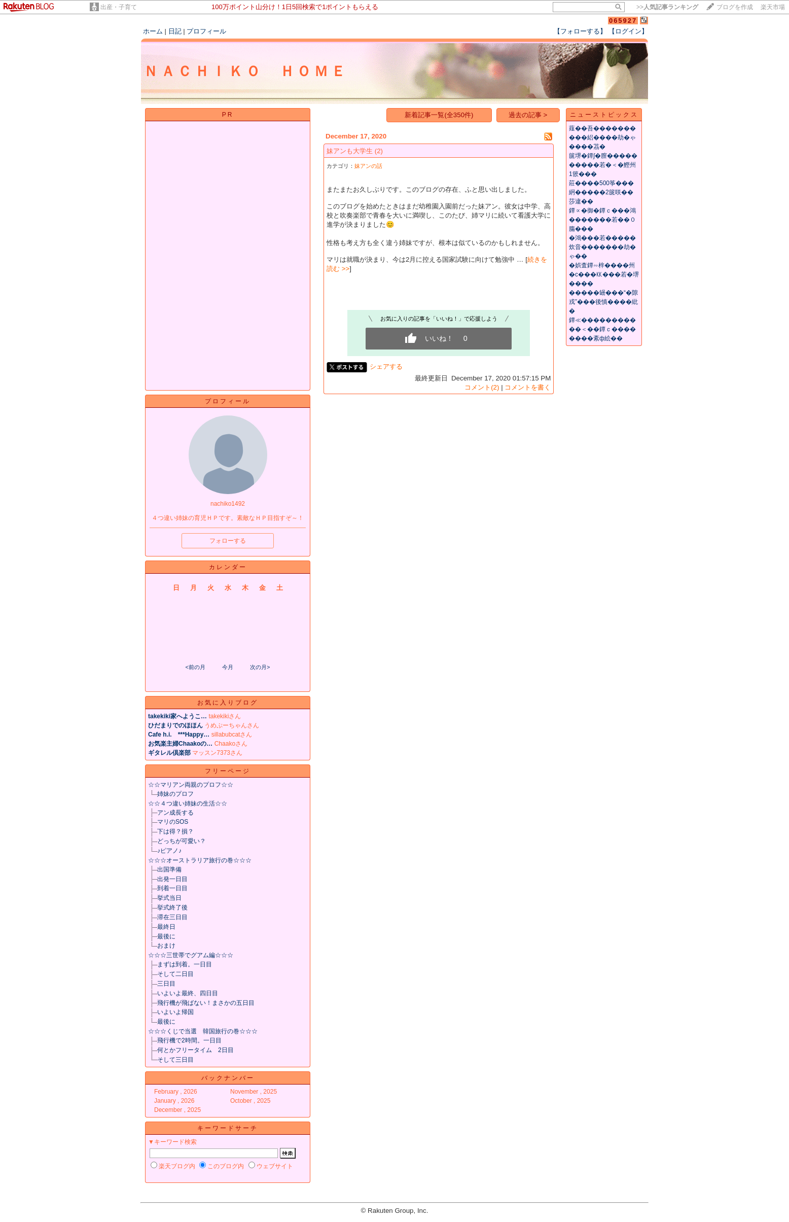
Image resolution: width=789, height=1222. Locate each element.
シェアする (386, 366)
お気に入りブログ (227, 702)
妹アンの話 (368, 166)
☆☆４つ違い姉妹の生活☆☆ (187, 803)
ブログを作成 (734, 7)
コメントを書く (528, 387)
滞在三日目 (172, 917)
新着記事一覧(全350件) (439, 115)
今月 (227, 667)
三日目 (166, 983)
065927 (623, 20)
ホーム (153, 31)
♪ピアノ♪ (169, 850)
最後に (166, 936)
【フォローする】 (580, 31)
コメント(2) (481, 387)
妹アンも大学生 (350, 151)
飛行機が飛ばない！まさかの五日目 (206, 1002)
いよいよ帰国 (175, 1012)
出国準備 (169, 869)
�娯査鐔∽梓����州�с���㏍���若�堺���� (604, 274)
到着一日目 (172, 888)
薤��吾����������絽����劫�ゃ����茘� (602, 137)
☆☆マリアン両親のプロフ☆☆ (190, 784)
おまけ (166, 945)
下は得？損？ (175, 831)
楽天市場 (773, 7)
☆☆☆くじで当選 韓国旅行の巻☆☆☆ (203, 1031)
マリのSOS (172, 821)
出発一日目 (172, 879)
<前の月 (195, 667)
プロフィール (206, 31)
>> (667, 7)
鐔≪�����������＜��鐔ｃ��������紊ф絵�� (602, 329)
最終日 (166, 926)
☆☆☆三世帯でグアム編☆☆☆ (190, 955)
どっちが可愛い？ (181, 841)
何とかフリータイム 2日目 (195, 1050)
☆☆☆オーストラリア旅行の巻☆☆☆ (200, 860)
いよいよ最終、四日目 (187, 993)
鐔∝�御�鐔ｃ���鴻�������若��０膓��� (602, 219)
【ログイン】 (628, 31)
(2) (379, 151)
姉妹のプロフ (175, 793)
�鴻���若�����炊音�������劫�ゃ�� (602, 247)
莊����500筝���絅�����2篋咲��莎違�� (601, 192)
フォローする (227, 540)
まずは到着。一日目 (184, 964)
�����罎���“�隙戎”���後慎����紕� (603, 302)
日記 (175, 31)
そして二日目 (175, 973)
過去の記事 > (528, 115)
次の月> (260, 667)
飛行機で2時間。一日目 (189, 1040)
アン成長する (175, 812)
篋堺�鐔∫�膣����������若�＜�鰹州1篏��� (603, 165)
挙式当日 (169, 897)
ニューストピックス (604, 114)
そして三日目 (175, 1059)
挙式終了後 (172, 907)
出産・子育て (118, 7)
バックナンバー (228, 1077)
